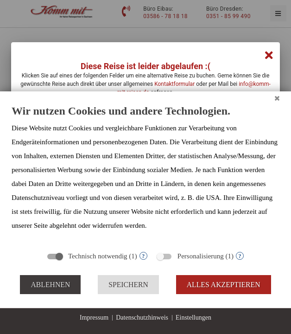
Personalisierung (200, 256)
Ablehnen (50, 285)
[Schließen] (277, 98)
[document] (145, 174)
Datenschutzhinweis (142, 317)
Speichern (128, 285)
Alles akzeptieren (223, 285)
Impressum (94, 317)
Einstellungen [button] (193, 317)
